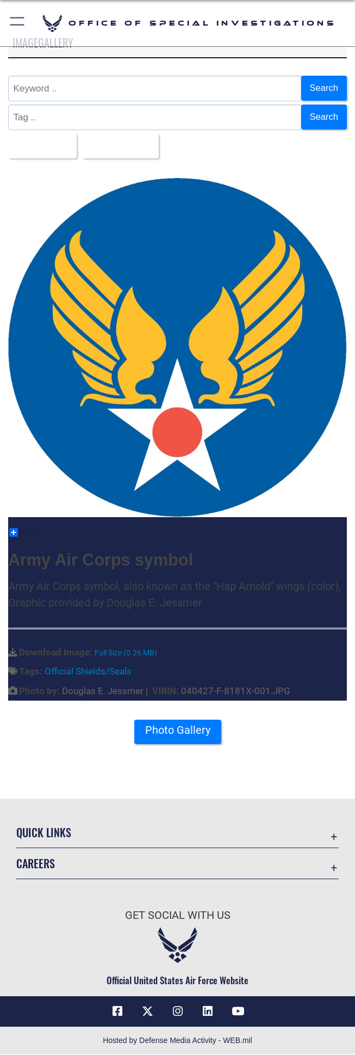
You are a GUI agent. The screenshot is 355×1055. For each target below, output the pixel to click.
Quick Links (43, 833)
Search (323, 88)
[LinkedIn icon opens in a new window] (208, 1012)
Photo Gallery (177, 731)
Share (26, 533)
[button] (17, 23)
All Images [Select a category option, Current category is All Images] (40, 145)
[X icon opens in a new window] (147, 1012)
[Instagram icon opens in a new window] (178, 1012)
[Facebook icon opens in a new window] (117, 1012)
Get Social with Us (178, 915)
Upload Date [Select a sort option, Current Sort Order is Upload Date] (120, 145)
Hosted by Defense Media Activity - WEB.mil (177, 1040)
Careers (35, 864)
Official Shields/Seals (88, 671)
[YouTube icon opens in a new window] (237, 1012)
